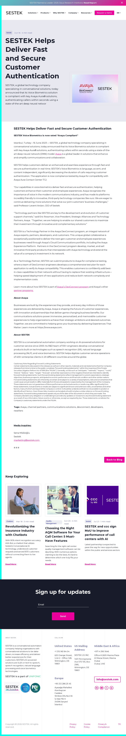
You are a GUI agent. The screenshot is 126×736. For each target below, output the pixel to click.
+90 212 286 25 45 (63, 683)
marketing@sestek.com (27, 440)
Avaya (58, 154)
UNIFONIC (35, 676)
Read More (10, 564)
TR (119, 724)
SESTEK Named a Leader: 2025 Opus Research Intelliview (63, 3)
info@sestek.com (107, 679)
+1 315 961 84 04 (62, 651)
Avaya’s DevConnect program (73, 287)
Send (63, 616)
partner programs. (23, 290)
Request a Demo (104, 13)
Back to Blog (114, 459)
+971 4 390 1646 (101, 651)
